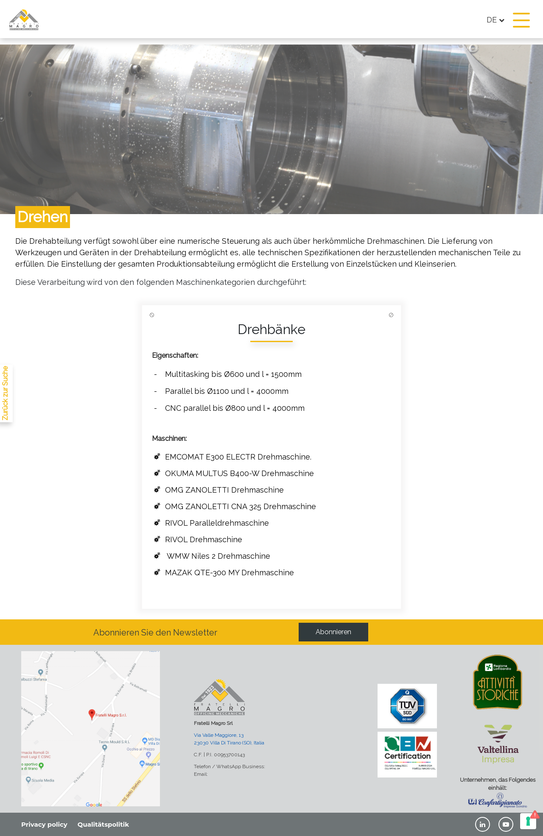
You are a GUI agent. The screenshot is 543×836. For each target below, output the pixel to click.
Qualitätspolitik (103, 824)
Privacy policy (44, 824)
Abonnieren (333, 632)
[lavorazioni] (4, 422)
